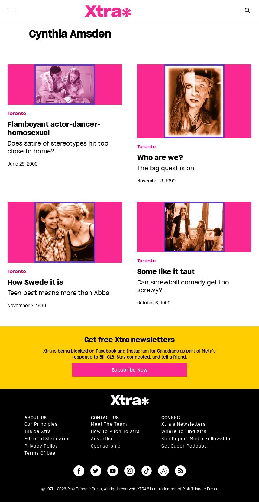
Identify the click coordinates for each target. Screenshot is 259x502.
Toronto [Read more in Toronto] (17, 113)
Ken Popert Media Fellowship (195, 438)
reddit (163, 470)
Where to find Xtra (184, 431)
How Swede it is (35, 282)
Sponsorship (106, 446)
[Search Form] (247, 11)
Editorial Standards (47, 438)
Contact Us (105, 418)
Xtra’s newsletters (183, 424)
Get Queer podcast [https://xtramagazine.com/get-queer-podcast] (183, 446)
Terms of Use (40, 453)
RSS (180, 470)
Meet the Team (109, 424)
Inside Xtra (37, 431)
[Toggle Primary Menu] (11, 12)
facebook (78, 470)
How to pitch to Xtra (115, 431)
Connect (172, 418)
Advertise (102, 438)
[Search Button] (247, 11)
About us (35, 418)
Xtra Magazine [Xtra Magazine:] (129, 400)
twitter (95, 470)
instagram (129, 470)
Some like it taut (166, 271)
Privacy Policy (41, 446)
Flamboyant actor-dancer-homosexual (54, 128)
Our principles (41, 424)
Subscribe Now (129, 370)
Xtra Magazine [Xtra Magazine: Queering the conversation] (108, 11)
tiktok (146, 470)
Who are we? (160, 157)
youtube (112, 470)
